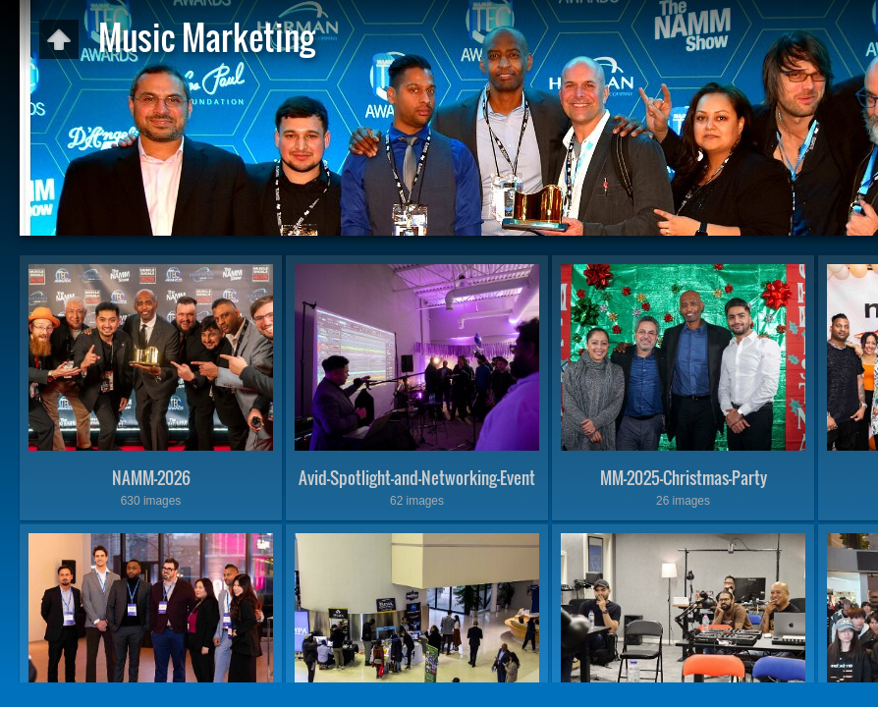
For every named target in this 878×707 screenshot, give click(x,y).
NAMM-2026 (151, 477)
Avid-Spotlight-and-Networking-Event (417, 477)
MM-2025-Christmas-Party (683, 477)
